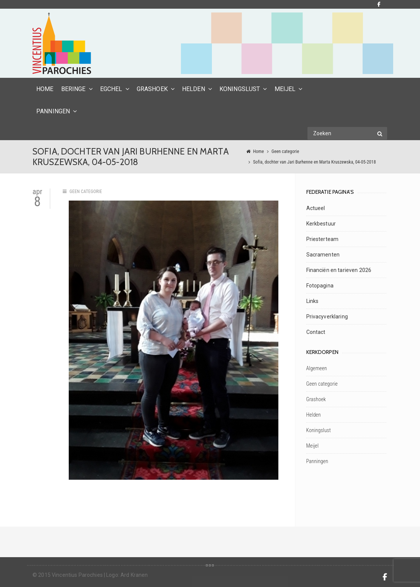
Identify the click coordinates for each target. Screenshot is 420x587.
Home (258, 151)
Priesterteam (322, 239)
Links (312, 301)
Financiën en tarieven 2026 (339, 270)
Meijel (285, 89)
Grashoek (152, 89)
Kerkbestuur (321, 224)
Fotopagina (320, 286)
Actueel (315, 208)
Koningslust (239, 89)
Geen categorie (285, 151)
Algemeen (316, 368)
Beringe (73, 89)
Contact (316, 332)
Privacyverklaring (327, 317)
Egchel (111, 89)
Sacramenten (323, 255)
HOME (45, 89)
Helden (193, 89)
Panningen (53, 111)
